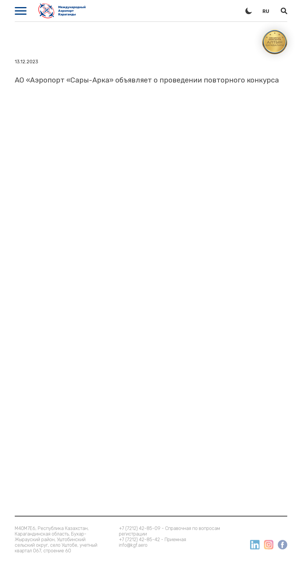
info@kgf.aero (133, 542)
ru (265, 11)
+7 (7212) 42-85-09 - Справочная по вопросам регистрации (169, 528)
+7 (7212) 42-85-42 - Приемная (152, 536)
